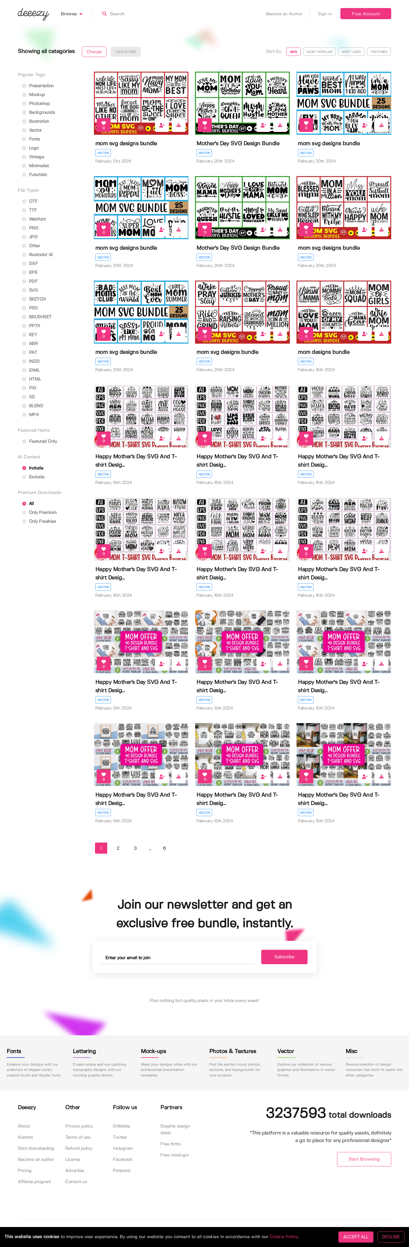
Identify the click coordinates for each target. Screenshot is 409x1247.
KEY (29, 335)
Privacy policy (79, 1126)
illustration (35, 121)
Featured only (39, 441)
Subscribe (284, 956)
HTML (31, 379)
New (293, 52)
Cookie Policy (284, 1237)
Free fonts (170, 1144)
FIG (29, 388)
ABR (30, 344)
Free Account (366, 14)
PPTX (31, 326)
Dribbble (121, 1126)
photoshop (36, 104)
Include (32, 468)
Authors (25, 1137)
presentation (38, 86)
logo (30, 148)
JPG (29, 237)
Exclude (33, 477)
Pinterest (122, 1171)
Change (94, 52)
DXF (30, 264)
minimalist (35, 166)
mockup (33, 95)
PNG (30, 228)
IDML (31, 370)
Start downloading (36, 1148)
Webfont (34, 219)
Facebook (122, 1160)
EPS (29, 273)
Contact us (76, 1182)
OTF (30, 201)
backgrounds (38, 113)
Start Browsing (364, 1159)
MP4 (30, 415)
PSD (30, 308)
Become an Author (288, 14)
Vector (103, 153)
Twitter (120, 1137)
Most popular (319, 52)
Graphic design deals (175, 1129)
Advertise (74, 1171)
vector (32, 130)
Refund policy (78, 1148)
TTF (29, 210)
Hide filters (126, 52)
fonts (31, 139)
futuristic (34, 175)
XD (28, 397)
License (72, 1160)
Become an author (36, 1160)
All (28, 504)
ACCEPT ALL (355, 1236)
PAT (29, 353)
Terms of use (77, 1137)
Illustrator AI (37, 255)
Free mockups (174, 1155)
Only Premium (39, 513)
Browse (76, 14)
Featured (379, 52)
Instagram (123, 1148)
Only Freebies (39, 521)
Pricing (25, 1171)
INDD (31, 361)
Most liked (351, 52)
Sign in (325, 14)
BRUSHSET (37, 317)
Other (31, 246)
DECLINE (391, 1236)
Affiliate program (34, 1182)
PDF (30, 281)
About (24, 1126)
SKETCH (34, 299)
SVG (30, 290)
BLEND (32, 406)
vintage (33, 157)
